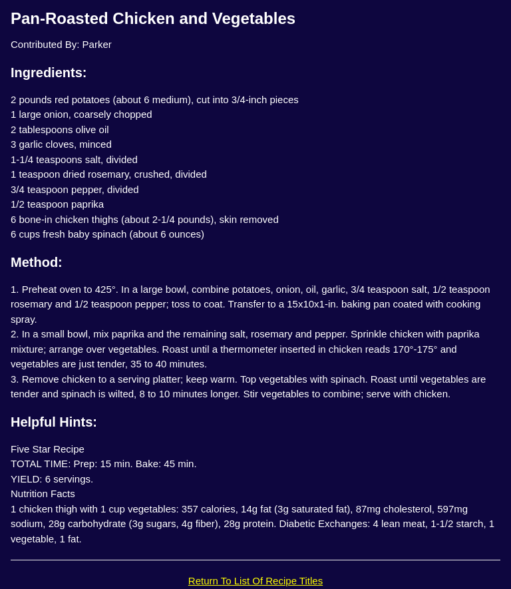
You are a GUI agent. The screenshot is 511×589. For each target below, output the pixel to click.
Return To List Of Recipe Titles (255, 580)
